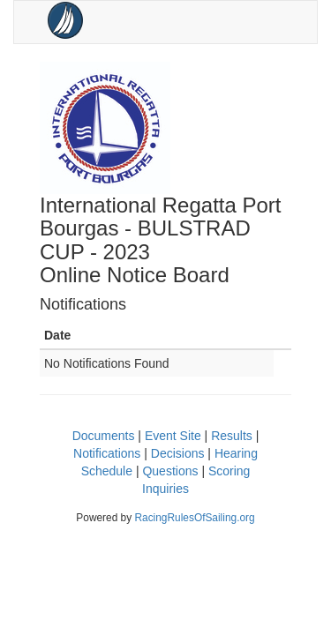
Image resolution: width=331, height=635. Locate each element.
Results (231, 436)
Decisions (178, 453)
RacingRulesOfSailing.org (194, 518)
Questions (170, 471)
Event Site (173, 436)
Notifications (106, 453)
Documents (103, 436)
